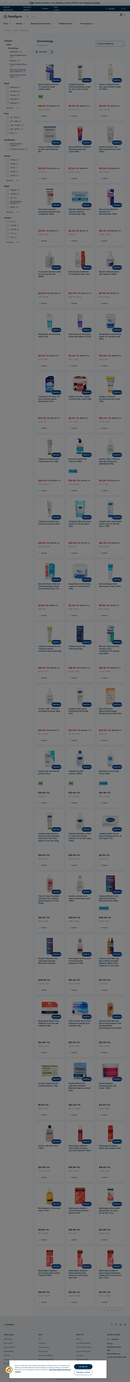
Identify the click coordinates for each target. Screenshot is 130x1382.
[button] (9, 1369)
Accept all (83, 1367)
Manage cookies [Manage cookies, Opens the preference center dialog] (83, 1372)
